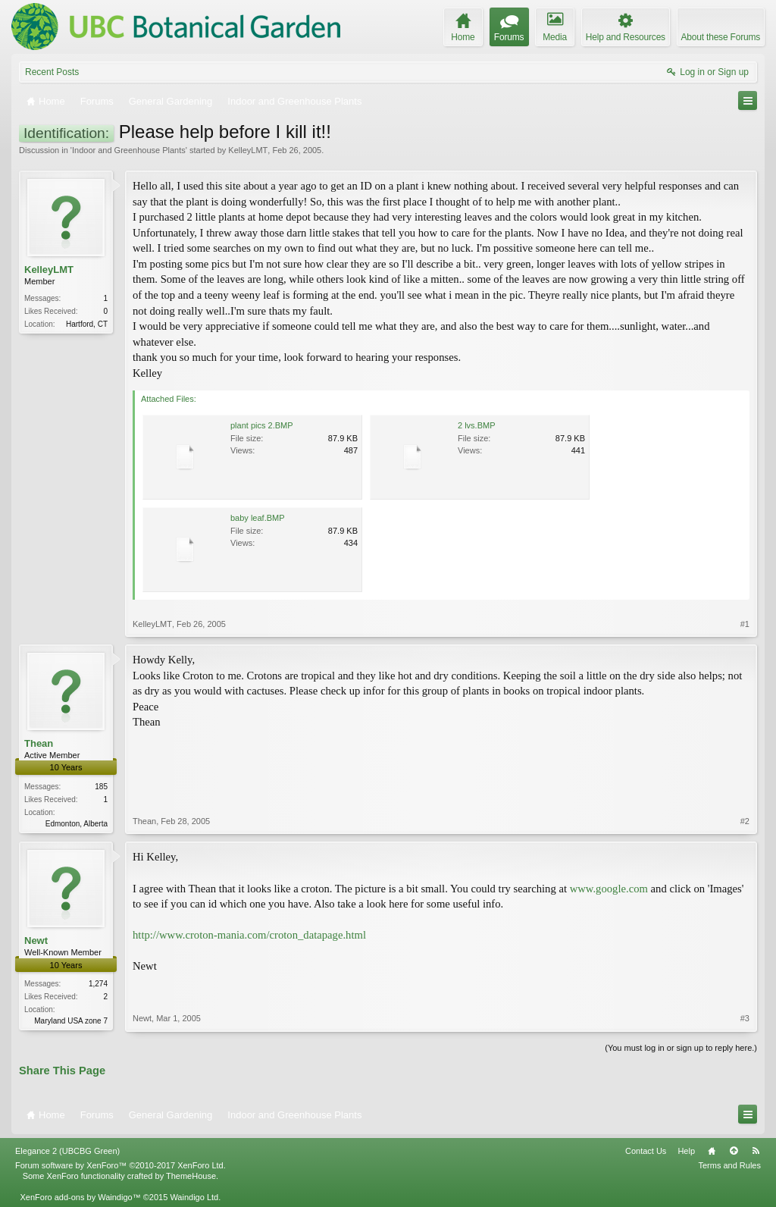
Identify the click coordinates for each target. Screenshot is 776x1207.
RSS (755, 1151)
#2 (744, 821)
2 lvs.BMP (477, 425)
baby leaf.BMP (257, 517)
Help (686, 1150)
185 (101, 786)
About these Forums (720, 37)
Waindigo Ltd (194, 1197)
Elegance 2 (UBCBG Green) (67, 1150)
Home (711, 1151)
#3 (744, 1018)
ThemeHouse (191, 1175)
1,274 (98, 984)
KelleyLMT (248, 150)
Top (733, 1151)
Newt (36, 940)
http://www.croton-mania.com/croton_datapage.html (249, 935)
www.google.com (609, 889)
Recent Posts (52, 72)
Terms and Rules (729, 1165)
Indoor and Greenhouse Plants (129, 150)
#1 (744, 624)
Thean (38, 743)
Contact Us (645, 1150)
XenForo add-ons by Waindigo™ (80, 1197)
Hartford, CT (87, 324)
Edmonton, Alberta (76, 824)
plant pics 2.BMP (261, 425)
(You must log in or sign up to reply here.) (681, 1047)
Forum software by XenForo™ (120, 1165)
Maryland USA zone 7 (71, 1021)
